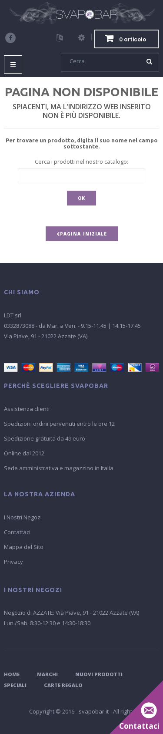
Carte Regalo (63, 685)
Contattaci (17, 532)
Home (12, 674)
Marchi (47, 674)
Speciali (15, 685)
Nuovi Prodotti (99, 674)
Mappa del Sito (23, 547)
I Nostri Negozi (23, 517)
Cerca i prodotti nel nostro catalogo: (81, 161)
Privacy (13, 562)
